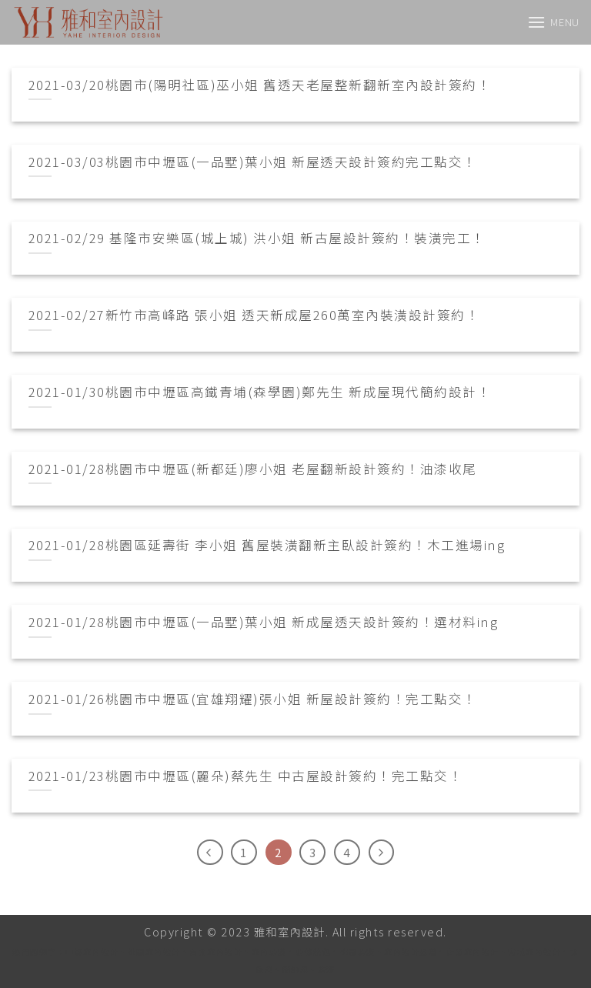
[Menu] (553, 22)
